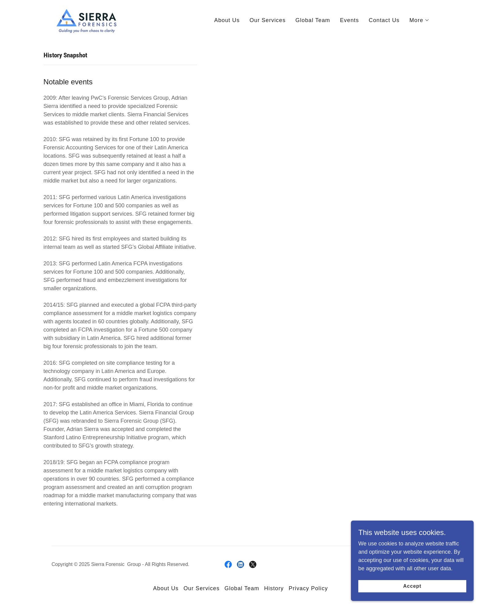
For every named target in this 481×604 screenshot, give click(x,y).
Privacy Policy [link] (308, 588)
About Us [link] (227, 20)
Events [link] (349, 20)
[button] (419, 20)
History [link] (274, 588)
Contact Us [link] (384, 20)
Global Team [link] (312, 20)
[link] (86, 19)
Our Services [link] (267, 20)
